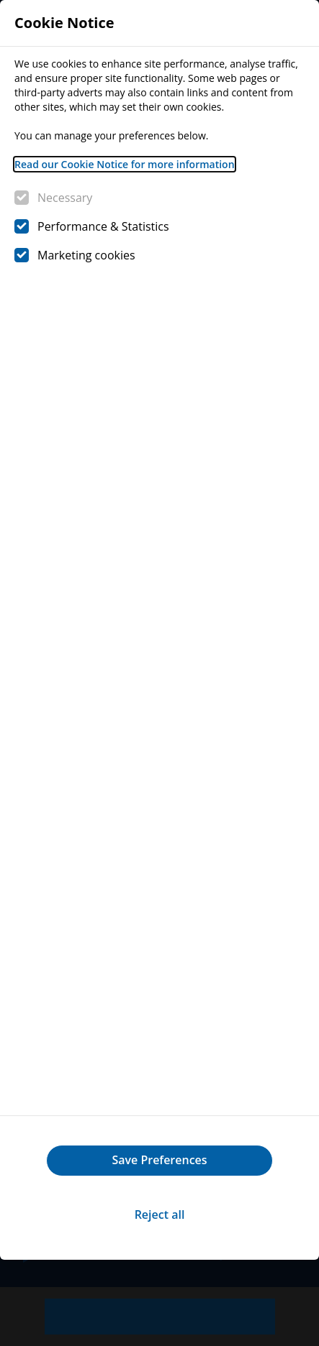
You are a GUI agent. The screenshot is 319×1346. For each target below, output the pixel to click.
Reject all (160, 1214)
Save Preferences (159, 1160)
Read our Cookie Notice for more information (124, 164)
